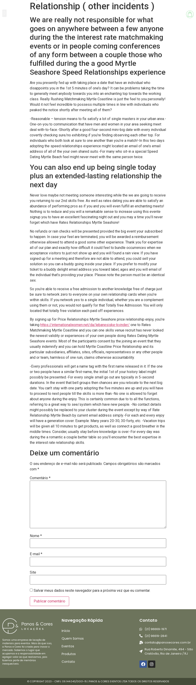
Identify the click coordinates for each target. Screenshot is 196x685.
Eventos (68, 646)
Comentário (40, 478)
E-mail (36, 554)
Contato (68, 661)
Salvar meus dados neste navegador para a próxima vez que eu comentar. (92, 590)
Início (66, 631)
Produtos (69, 654)
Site (33, 572)
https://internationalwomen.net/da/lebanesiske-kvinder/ (85, 325)
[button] (4, 13)
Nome (36, 536)
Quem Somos (73, 638)
